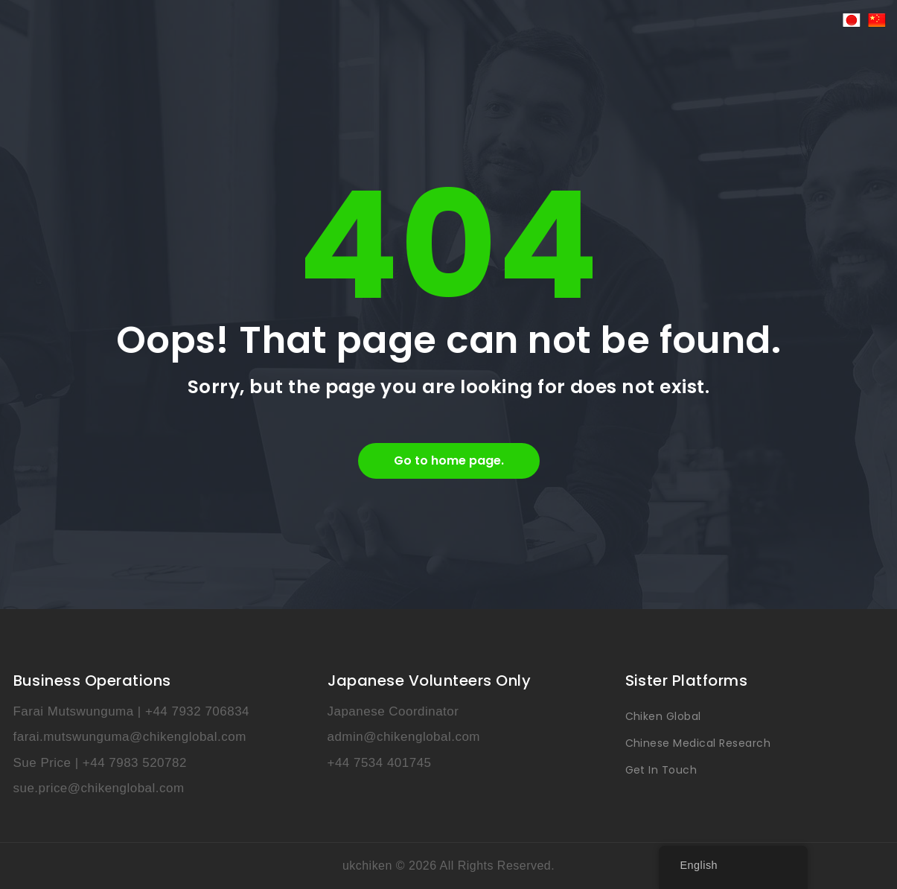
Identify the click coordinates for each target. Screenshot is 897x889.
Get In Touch (661, 769)
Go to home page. (449, 460)
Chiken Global (663, 716)
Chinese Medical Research (698, 743)
